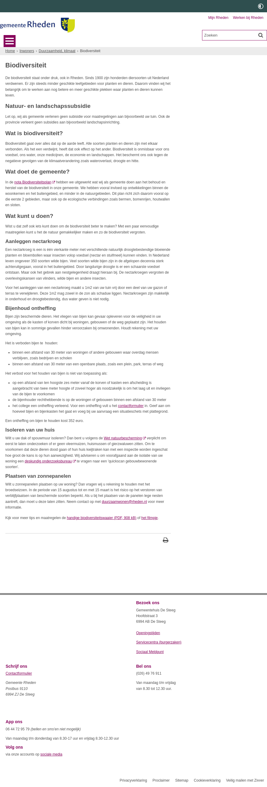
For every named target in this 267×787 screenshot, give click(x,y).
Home (10, 51)
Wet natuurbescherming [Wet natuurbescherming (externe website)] (123, 438)
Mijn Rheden (218, 18)
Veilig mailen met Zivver (245, 780)
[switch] (260, 6)
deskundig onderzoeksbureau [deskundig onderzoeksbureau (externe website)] (48, 461)
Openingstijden (148, 633)
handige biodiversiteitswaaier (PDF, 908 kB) (101, 518)
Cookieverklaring (207, 780)
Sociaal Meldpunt (150, 652)
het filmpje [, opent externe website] (149, 518)
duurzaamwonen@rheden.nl (124, 502)
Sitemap (181, 780)
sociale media (51, 754)
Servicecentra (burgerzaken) (158, 642)
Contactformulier (19, 673)
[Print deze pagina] (165, 541)
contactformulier (130, 406)
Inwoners (26, 51)
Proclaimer (160, 780)
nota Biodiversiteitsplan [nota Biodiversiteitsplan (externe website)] (32, 182)
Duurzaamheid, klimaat (57, 51)
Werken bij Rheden (248, 18)
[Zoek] (260, 35)
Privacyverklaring (133, 780)
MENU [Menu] (10, 41)
